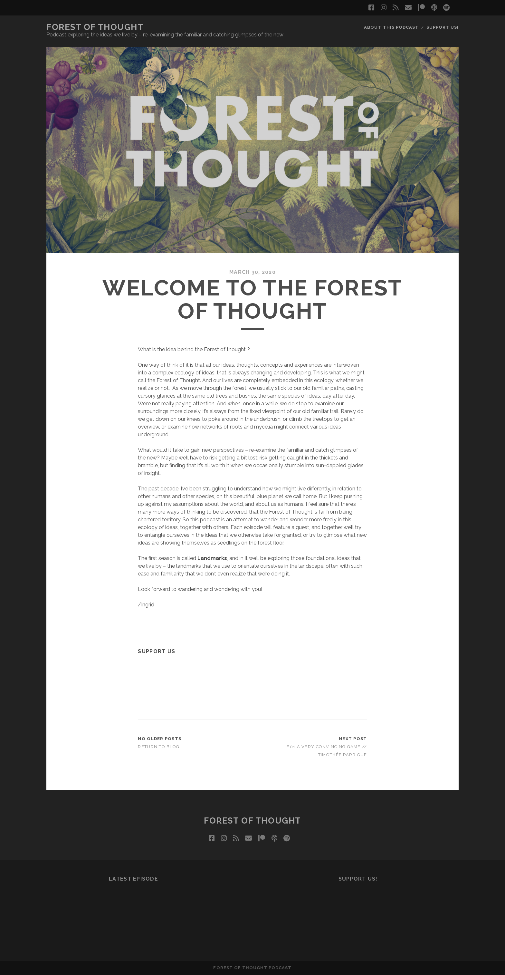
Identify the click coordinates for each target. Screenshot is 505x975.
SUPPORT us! (442, 27)
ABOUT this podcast (391, 27)
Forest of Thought (95, 27)
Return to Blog (158, 746)
